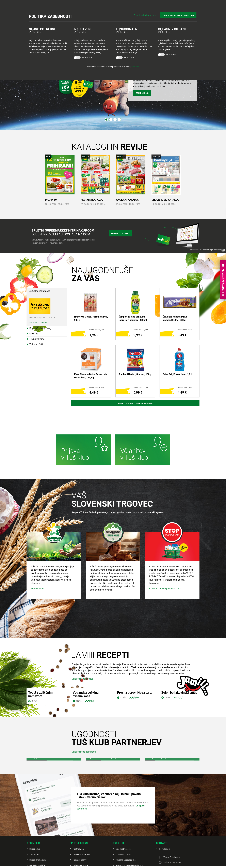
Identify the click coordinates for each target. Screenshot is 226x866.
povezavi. (135, 66)
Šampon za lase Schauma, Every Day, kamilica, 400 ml (132, 318)
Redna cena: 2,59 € (96, 330)
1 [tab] (106, 119)
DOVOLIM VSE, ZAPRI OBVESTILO (179, 14)
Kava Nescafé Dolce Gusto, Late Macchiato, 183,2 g (90, 376)
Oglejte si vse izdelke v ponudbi (135, 403)
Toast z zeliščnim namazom (40, 694)
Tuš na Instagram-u (172, 862)
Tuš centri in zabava (81, 854)
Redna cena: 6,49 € (96, 387)
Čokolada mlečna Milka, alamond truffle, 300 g (175, 318)
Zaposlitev (34, 854)
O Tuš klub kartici (123, 854)
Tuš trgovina (78, 849)
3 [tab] (115, 119)
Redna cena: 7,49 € (185, 387)
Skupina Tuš (34, 849)
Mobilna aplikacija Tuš (125, 860)
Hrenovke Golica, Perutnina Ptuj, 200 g (91, 318)
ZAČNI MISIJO (142, 93)
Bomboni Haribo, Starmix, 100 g (134, 374)
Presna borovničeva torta (134, 692)
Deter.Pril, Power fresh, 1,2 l (177, 374)
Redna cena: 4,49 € (140, 330)
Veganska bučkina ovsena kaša (86, 694)
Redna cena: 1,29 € (140, 387)
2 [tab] (110, 119)
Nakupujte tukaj (120, 233)
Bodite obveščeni (123, 849)
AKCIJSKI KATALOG (92, 199)
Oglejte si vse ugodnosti (83, 751)
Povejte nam (164, 849)
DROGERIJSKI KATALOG (165, 199)
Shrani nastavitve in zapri (146, 14)
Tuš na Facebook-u (171, 857)
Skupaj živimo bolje (37, 860)
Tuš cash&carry (79, 860)
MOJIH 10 (51, 199)
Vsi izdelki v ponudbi (38, 322)
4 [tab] (119, 119)
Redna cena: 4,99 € (185, 330)
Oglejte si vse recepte (82, 678)
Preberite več (37, 615)
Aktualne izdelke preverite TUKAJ (165, 615)
